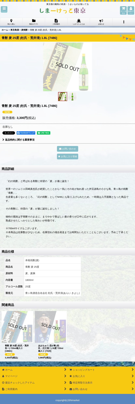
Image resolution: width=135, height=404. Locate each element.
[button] (4, 9)
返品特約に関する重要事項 (18, 139)
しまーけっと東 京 (63, 10)
